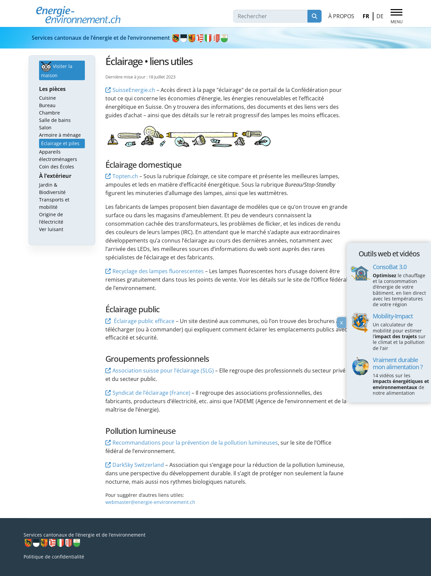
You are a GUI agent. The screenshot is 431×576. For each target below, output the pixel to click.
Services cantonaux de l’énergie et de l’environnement (130, 37)
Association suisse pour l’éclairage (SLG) (163, 370)
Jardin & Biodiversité (52, 188)
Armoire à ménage (60, 135)
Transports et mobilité (54, 203)
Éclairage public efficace (143, 321)
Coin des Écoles (56, 166)
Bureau (47, 105)
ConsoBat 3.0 (389, 266)
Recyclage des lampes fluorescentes (158, 271)
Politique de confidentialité (54, 556)
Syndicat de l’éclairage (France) (151, 392)
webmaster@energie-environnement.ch (150, 502)
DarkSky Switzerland (138, 465)
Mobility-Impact (393, 316)
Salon (45, 127)
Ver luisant (51, 229)
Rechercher (314, 16)
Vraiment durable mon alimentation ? (398, 363)
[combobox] (270, 16)
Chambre (49, 112)
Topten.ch (125, 176)
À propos (341, 16)
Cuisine (47, 98)
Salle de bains (55, 120)
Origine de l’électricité (51, 218)
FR (366, 16)
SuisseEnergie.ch (133, 90)
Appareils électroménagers (58, 155)
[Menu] (396, 16)
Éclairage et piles (60, 143)
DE (380, 16)
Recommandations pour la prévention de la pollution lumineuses (195, 442)
